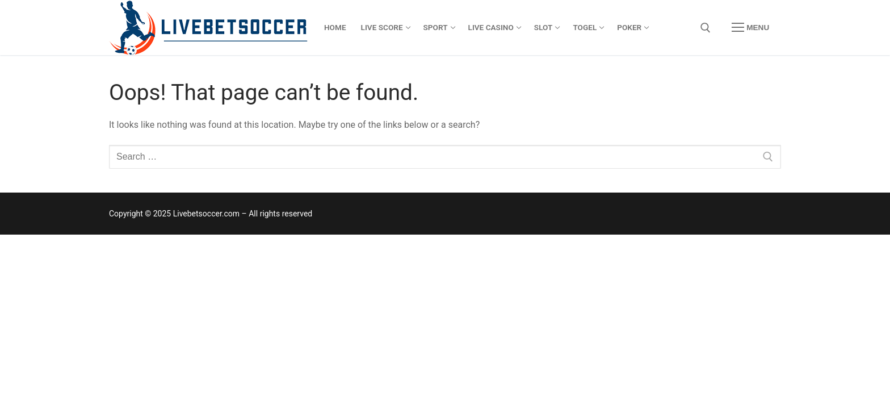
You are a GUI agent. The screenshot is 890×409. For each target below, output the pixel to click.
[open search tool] (705, 28)
